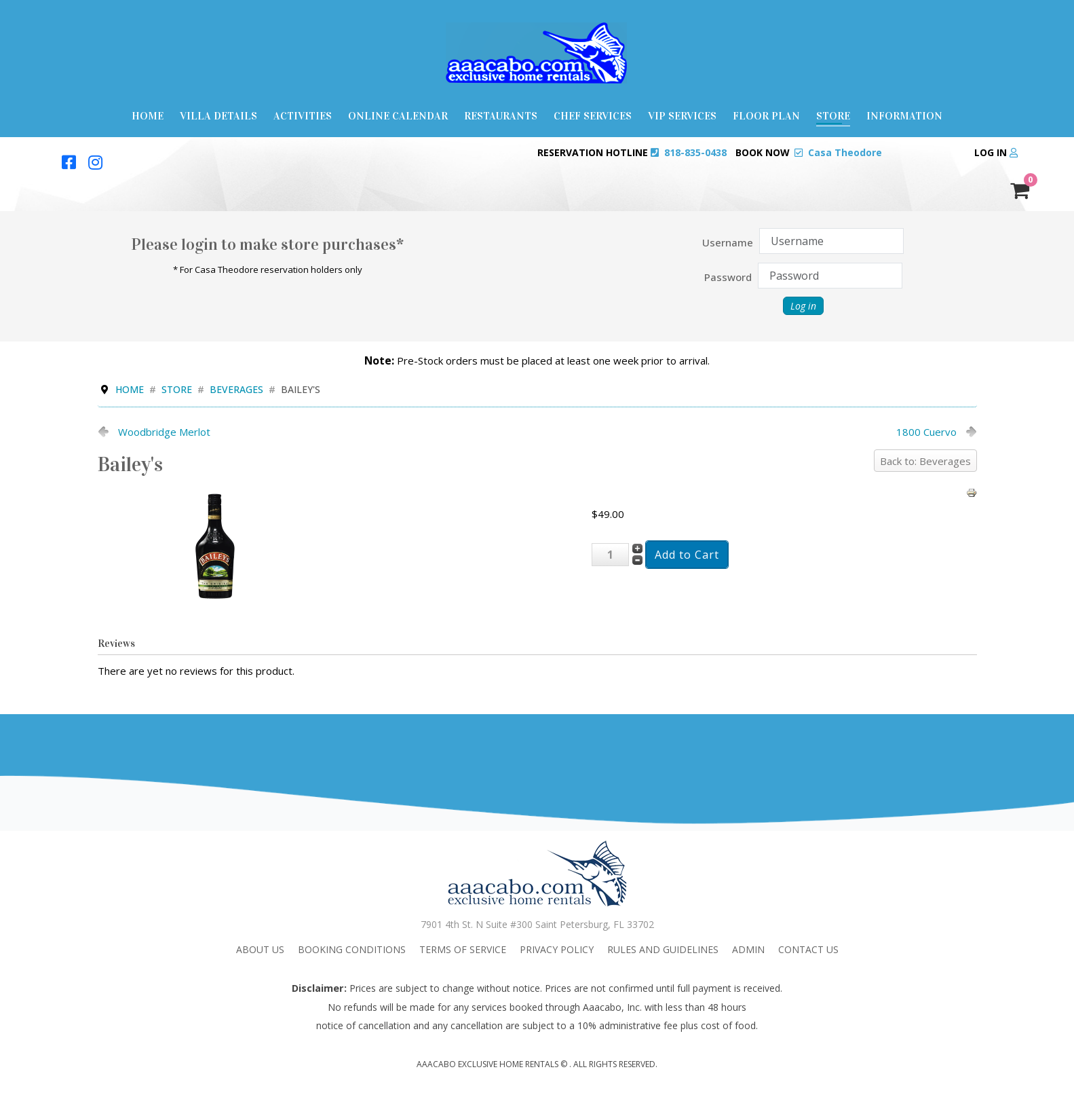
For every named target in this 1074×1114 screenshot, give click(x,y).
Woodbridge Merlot (164, 432)
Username (727, 242)
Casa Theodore (845, 152)
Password (728, 277)
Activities (302, 115)
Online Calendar (398, 115)
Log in (996, 152)
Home (148, 115)
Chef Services (593, 115)
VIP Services (682, 115)
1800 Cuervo (926, 432)
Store (833, 115)
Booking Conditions (352, 949)
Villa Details (218, 115)
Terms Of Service (462, 949)
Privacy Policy (557, 949)
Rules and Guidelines (662, 949)
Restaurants (500, 115)
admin (748, 949)
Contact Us (808, 949)
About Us (260, 949)
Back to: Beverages (925, 461)
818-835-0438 (695, 152)
